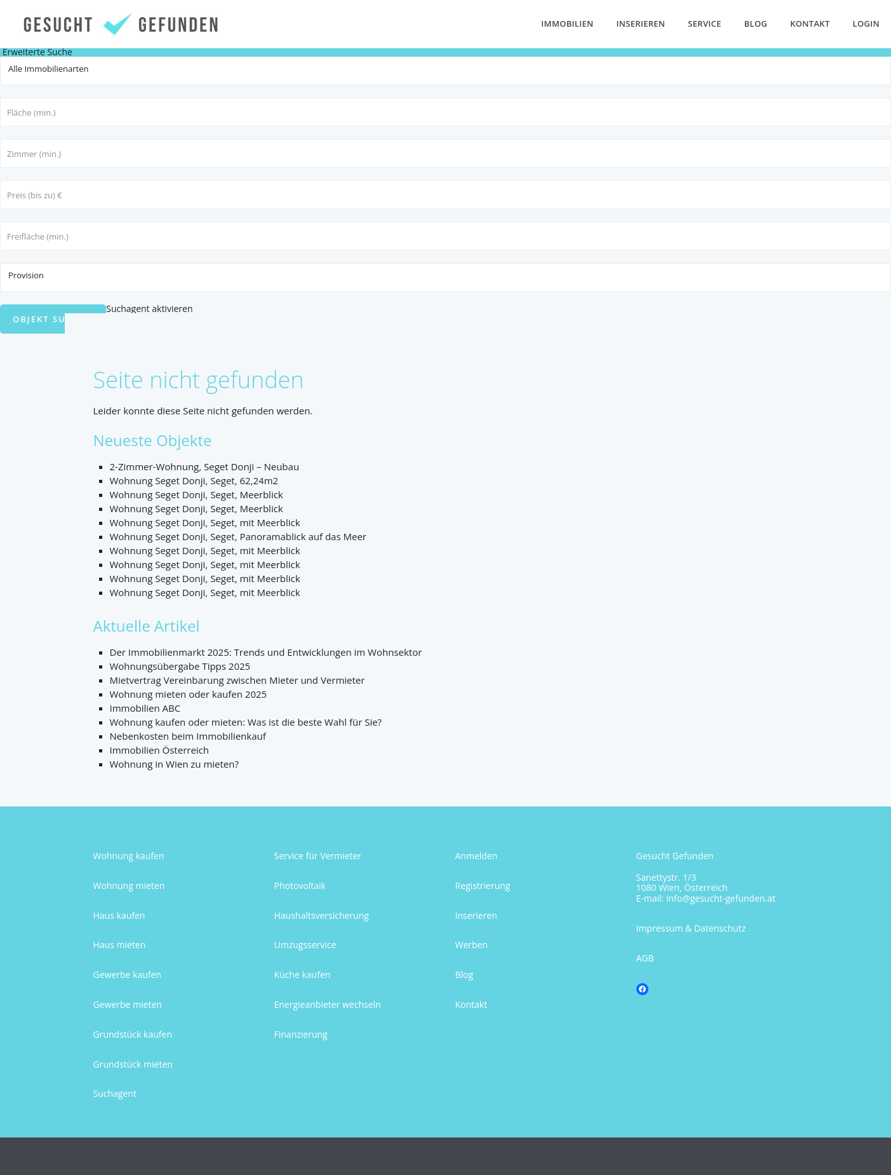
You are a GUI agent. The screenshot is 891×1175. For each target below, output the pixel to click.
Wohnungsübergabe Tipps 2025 (180, 666)
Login (866, 23)
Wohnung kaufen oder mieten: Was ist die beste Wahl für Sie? (246, 722)
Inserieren (641, 23)
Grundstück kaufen (132, 1034)
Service (704, 23)
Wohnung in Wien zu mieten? (174, 763)
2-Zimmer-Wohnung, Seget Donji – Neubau (205, 466)
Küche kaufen (302, 974)
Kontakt (809, 23)
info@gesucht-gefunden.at (720, 898)
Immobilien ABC (145, 708)
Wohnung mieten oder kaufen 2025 (188, 694)
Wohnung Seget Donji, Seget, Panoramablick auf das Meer (238, 536)
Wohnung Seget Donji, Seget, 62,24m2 (194, 480)
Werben (471, 945)
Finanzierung (301, 1034)
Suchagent (115, 1093)
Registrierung (483, 886)
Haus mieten (119, 945)
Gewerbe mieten (127, 1004)
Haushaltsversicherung (321, 915)
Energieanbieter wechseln (327, 1004)
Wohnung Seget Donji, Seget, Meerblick (196, 494)
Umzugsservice (305, 945)
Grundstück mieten (133, 1064)
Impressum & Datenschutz (691, 928)
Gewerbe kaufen (127, 974)
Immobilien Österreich (159, 750)
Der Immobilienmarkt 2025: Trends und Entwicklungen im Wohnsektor (266, 652)
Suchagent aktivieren (149, 308)
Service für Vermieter (318, 856)
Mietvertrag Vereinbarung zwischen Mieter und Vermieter (237, 680)
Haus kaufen (119, 915)
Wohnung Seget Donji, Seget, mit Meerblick (205, 522)
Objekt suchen (53, 319)
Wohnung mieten (129, 886)
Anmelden (476, 856)
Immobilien (567, 23)
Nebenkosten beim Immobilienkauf (188, 736)
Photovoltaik (300, 886)
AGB (645, 958)
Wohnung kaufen (128, 856)
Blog (756, 23)
